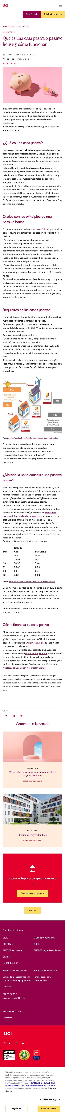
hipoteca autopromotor (36, 654)
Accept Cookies (48, 1109)
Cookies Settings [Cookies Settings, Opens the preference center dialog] (48, 1100)
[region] (32, 1093)
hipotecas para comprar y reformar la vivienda (24, 668)
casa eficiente (42, 229)
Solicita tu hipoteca (52, 14)
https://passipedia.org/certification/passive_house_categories (33, 438)
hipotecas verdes (36, 643)
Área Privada (32, 14)
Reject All (16, 1109)
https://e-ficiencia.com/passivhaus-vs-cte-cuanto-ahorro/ (32, 582)
